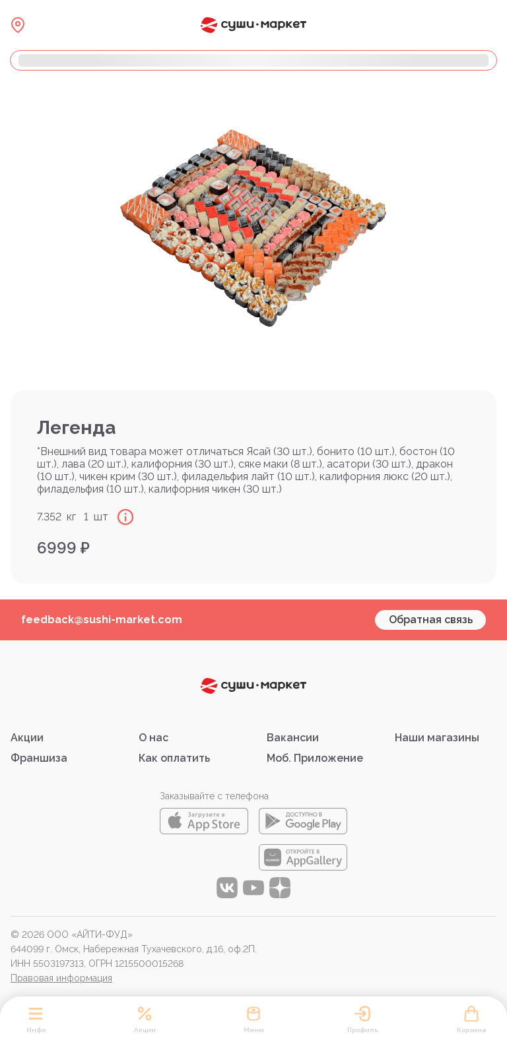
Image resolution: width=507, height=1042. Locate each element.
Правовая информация (61, 978)
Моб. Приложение (315, 758)
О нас (153, 737)
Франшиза (39, 758)
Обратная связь (431, 619)
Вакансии (293, 737)
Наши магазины (437, 737)
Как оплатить (174, 758)
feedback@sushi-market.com (101, 619)
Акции (27, 737)
